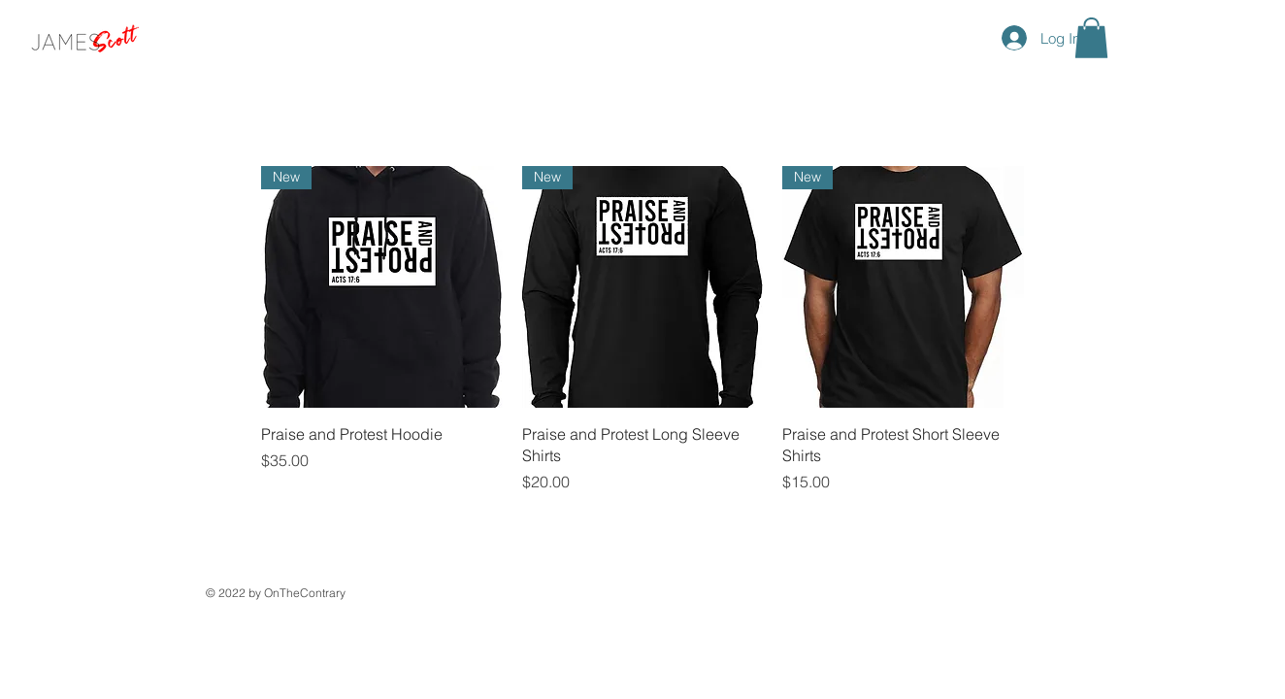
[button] (1091, 37)
